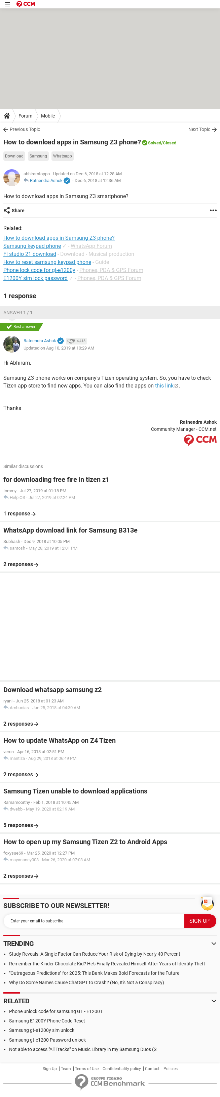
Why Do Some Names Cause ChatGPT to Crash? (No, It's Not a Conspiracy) (86, 982)
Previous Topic (25, 129)
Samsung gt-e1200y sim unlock (41, 1030)
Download (14, 156)
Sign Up (50, 1068)
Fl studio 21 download (29, 254)
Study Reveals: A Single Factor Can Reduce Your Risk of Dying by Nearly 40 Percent (94, 954)
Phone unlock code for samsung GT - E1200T (56, 1011)
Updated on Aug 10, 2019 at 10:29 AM (59, 348)
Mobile (48, 116)
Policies (170, 1068)
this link (164, 385)
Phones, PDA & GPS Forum (111, 270)
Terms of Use (87, 1068)
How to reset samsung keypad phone (47, 262)
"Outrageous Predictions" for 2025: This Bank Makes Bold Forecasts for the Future (94, 973)
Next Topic (199, 129)
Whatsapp (62, 156)
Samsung (38, 156)
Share (18, 210)
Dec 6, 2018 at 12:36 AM (98, 180)
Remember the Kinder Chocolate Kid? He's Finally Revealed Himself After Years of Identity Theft (107, 963)
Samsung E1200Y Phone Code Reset (47, 1020)
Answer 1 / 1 (18, 312)
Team (66, 1068)
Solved (154, 142)
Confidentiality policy (122, 1068)
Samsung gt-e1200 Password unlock (47, 1040)
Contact (152, 1068)
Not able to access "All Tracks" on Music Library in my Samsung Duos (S (82, 1049)
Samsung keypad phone (32, 246)
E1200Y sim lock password (35, 278)
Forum (25, 116)
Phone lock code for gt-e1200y (39, 270)
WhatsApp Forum (91, 246)
